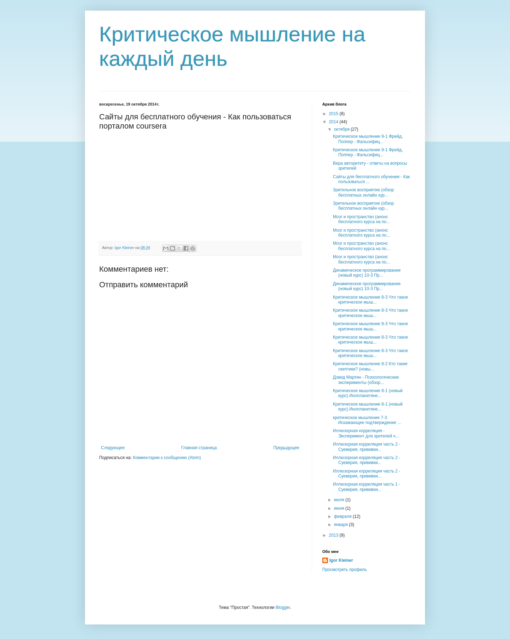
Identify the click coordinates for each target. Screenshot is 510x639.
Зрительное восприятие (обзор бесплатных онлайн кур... (363, 192)
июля (339, 499)
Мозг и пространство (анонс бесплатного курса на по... (361, 219)
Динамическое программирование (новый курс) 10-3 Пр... (367, 273)
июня (339, 508)
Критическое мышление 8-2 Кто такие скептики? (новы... (370, 366)
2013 (334, 535)
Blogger (283, 607)
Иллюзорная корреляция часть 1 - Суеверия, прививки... (366, 487)
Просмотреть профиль (344, 569)
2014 (334, 121)
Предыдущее (286, 447)
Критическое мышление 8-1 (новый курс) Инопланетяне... (368, 393)
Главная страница (199, 447)
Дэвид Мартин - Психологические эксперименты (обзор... (366, 380)
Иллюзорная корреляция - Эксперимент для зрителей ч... (366, 433)
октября (342, 129)
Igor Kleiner (341, 560)
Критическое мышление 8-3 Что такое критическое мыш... (370, 300)
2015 (334, 113)
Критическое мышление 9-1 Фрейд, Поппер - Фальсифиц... (368, 139)
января (341, 524)
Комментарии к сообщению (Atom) (167, 457)
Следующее (113, 447)
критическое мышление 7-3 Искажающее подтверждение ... (367, 420)
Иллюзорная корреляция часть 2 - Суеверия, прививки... (366, 447)
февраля (343, 516)
